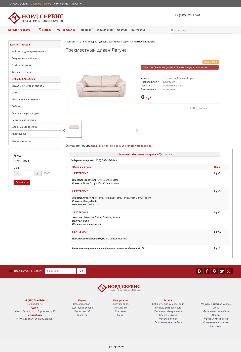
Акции (120, 315)
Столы (15, 92)
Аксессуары (19, 133)
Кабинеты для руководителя (29, 51)
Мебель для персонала (168, 307)
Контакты (138, 29)
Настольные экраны (24, 120)
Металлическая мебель (26, 99)
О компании (105, 29)
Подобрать (22, 182)
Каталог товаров (19, 29)
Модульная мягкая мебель (28, 85)
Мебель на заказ (21, 141)
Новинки (86, 29)
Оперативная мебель (24, 58)
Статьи (122, 29)
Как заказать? (82, 311)
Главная (70, 41)
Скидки (45, 29)
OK (81, 271)
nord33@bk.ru (34, 304)
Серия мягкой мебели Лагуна (139, 41)
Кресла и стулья (21, 72)
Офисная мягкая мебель (168, 322)
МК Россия (21, 161)
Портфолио (66, 29)
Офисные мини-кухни (24, 127)
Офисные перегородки (25, 113)
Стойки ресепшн (21, 65)
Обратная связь (120, 304)
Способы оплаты (82, 304)
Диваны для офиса (23, 79)
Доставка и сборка (82, 307)
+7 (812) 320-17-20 (187, 15)
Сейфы (16, 106)
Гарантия (82, 315)
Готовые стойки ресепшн (168, 311)
